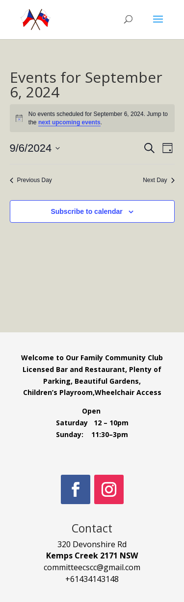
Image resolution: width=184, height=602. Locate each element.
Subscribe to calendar (86, 211)
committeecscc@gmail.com (92, 567)
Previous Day (31, 180)
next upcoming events (69, 122)
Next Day (158, 180)
